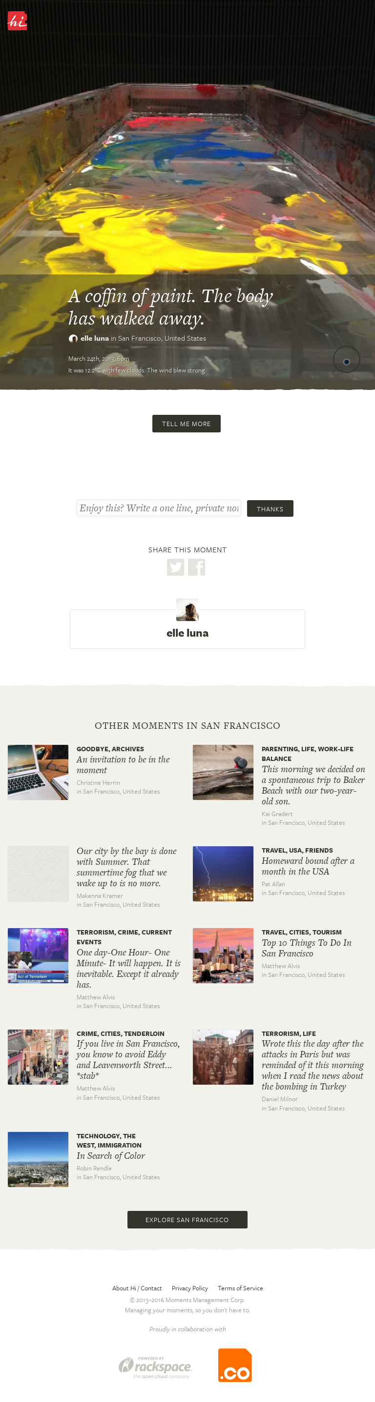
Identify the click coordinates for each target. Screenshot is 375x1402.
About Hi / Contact (137, 1288)
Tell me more (186, 423)
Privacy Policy (190, 1288)
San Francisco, (162, 337)
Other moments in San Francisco (188, 726)
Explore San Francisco (187, 1220)
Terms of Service (240, 1288)
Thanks (270, 509)
